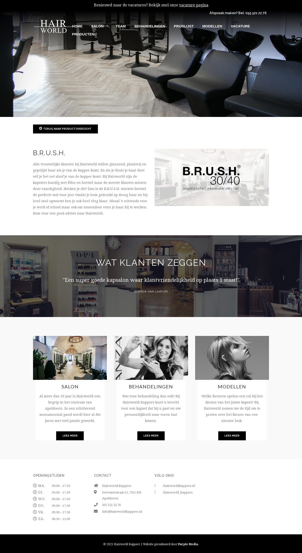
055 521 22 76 (256, 13)
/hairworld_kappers (178, 492)
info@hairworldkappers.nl (122, 511)
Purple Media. (188, 544)
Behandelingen (151, 386)
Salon (70, 386)
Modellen (232, 386)
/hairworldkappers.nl (179, 486)
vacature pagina (193, 5)
